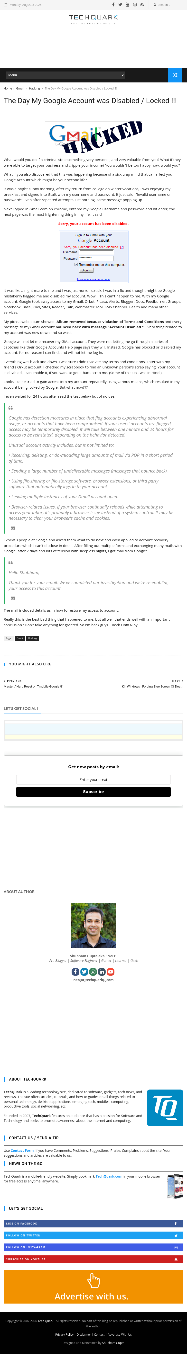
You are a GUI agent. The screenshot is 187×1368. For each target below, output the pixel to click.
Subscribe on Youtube (94, 1273)
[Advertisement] (93, 54)
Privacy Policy (64, 1348)
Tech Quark (45, 1335)
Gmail (20, 90)
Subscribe (93, 805)
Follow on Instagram (94, 1261)
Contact (99, 1348)
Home (8, 90)
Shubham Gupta (113, 1357)
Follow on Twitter (94, 1249)
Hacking (35, 90)
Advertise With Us (120, 1348)
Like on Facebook (94, 1237)
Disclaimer (84, 1348)
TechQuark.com (109, 1190)
